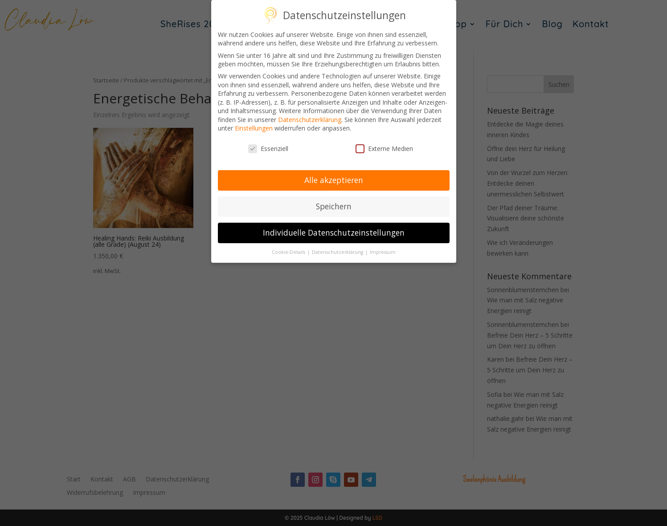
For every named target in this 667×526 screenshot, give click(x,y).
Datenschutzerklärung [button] (338, 251)
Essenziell (268, 148)
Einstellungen (254, 127)
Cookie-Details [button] (289, 251)
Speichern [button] (334, 205)
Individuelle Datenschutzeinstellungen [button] (334, 231)
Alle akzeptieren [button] (333, 179)
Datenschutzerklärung (309, 118)
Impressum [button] (383, 251)
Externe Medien (384, 148)
